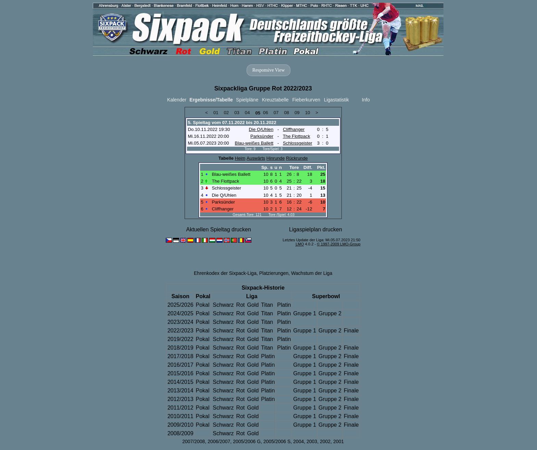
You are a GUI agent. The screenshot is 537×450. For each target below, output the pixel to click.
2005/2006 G (247, 441)
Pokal (203, 305)
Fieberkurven (306, 99)
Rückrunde (297, 158)
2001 (338, 441)
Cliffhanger (293, 129)
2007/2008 (193, 441)
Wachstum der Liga (311, 273)
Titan (267, 305)
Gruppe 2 (330, 313)
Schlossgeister (297, 143)
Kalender (176, 99)
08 (286, 112)
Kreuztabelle (275, 99)
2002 (325, 441)
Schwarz (223, 305)
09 (297, 112)
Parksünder (261, 136)
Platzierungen (274, 273)
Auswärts (256, 158)
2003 (312, 441)
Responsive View (268, 70)
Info (366, 99)
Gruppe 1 (304, 313)
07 (276, 112)
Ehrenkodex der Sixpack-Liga (225, 273)
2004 (298, 441)
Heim (240, 158)
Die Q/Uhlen (261, 129)
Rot (240, 305)
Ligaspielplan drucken (315, 229)
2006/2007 (219, 441)
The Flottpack (296, 136)
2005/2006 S (276, 441)
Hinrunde (275, 158)
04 (247, 112)
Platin (284, 305)
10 (307, 112)
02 (226, 112)
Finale (351, 330)
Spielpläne (247, 99)
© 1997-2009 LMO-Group (338, 244)
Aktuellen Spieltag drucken (218, 229)
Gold (253, 305)
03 (236, 112)
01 (215, 112)
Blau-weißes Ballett (254, 143)
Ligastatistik (336, 99)
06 (265, 112)
